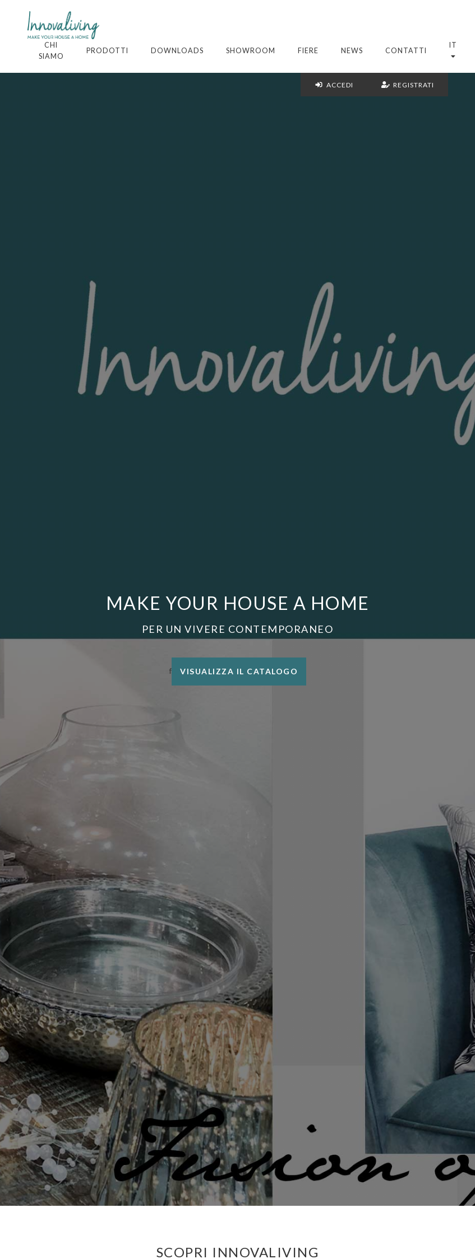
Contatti (406, 50)
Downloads (177, 50)
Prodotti (107, 50)
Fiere (308, 50)
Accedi (334, 85)
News (352, 50)
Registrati (407, 85)
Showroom (250, 50)
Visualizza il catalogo (239, 671)
